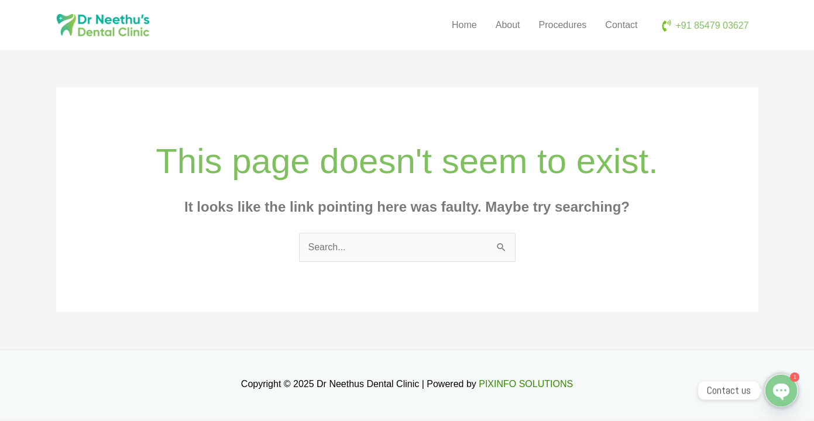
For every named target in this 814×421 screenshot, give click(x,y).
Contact (621, 25)
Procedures (563, 25)
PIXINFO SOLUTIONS (526, 384)
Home (464, 25)
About (508, 25)
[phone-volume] (704, 26)
